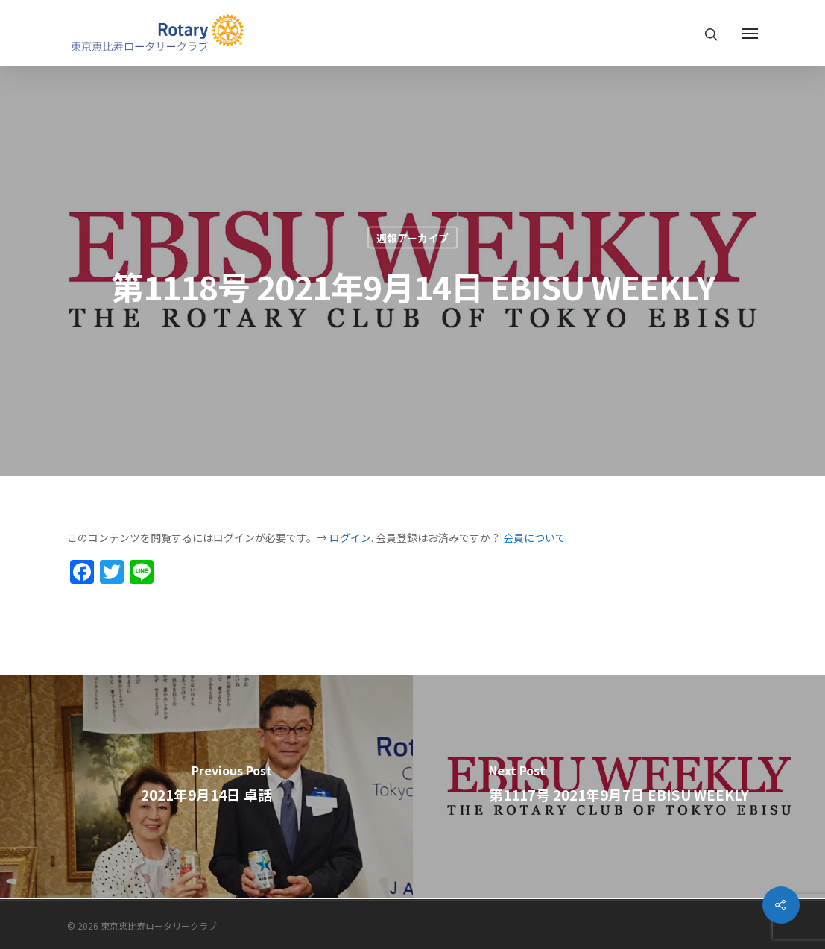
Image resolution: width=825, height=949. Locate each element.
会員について (534, 537)
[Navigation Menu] (750, 32)
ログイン (350, 537)
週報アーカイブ (412, 237)
